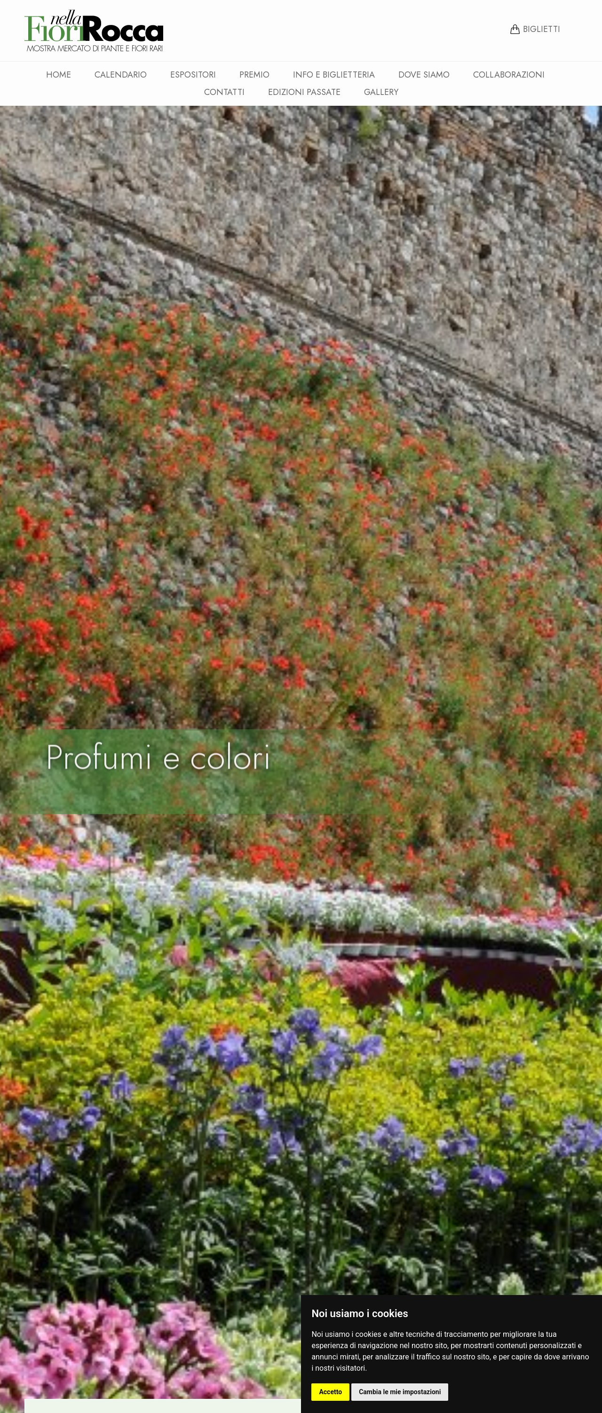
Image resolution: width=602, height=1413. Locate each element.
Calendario (121, 75)
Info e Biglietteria (334, 75)
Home (58, 75)
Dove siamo (424, 75)
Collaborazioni (509, 75)
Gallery (381, 92)
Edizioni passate (304, 92)
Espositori (193, 75)
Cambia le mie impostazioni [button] (400, 1392)
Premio (254, 75)
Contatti (224, 92)
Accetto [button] (330, 1392)
